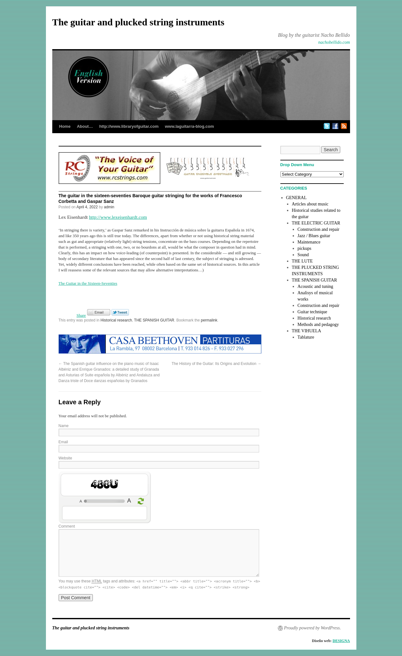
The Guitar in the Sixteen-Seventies (88, 283)
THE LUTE (302, 261)
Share (81, 315)
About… (85, 126)
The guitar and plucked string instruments (138, 22)
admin (109, 207)
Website (65, 458)
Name (64, 426)
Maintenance (308, 242)
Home (65, 126)
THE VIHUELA (306, 330)
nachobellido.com (334, 42)
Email (63, 442)
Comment (67, 526)
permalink (209, 320)
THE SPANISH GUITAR (154, 320)
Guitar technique (312, 311)
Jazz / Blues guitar (313, 235)
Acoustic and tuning (315, 286)
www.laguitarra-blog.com (189, 126)
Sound (303, 254)
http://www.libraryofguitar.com (128, 126)
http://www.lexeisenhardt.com (118, 217)
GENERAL (296, 197)
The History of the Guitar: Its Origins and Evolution (216, 363)
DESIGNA (341, 641)
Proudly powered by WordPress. (312, 628)
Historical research (116, 320)
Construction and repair (318, 229)
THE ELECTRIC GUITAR (316, 223)
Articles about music (310, 204)
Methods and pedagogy (318, 324)
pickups (304, 248)
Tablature (305, 337)
